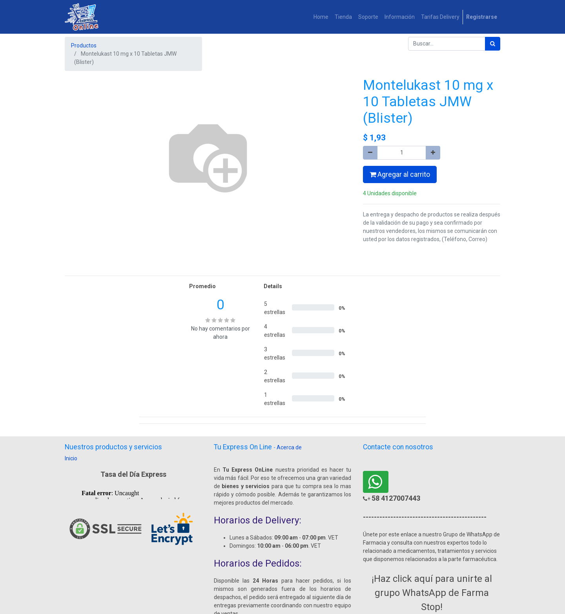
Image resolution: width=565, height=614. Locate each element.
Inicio (71, 458)
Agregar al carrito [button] (400, 174)
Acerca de (289, 447)
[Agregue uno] (433, 153)
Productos (84, 45)
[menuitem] (321, 17)
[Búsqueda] (492, 44)
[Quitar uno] (370, 153)
